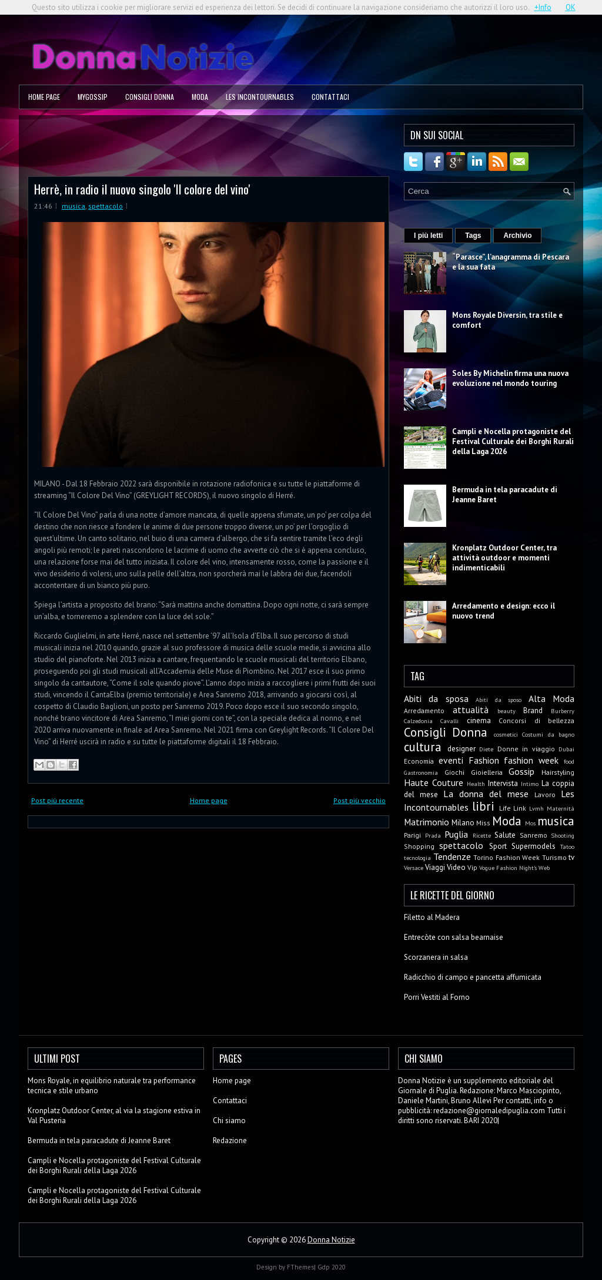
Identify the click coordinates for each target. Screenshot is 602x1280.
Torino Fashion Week (506, 857)
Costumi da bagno (548, 734)
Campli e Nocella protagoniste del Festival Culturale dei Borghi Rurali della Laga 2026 (513, 441)
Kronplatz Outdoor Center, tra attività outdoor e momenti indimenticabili (504, 558)
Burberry (562, 711)
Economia (419, 761)
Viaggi (435, 867)
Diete (486, 749)
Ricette (482, 835)
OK (571, 7)
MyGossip (93, 97)
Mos (530, 823)
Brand (533, 710)
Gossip (521, 771)
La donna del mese (486, 793)
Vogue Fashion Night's (508, 868)
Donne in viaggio (526, 748)
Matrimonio (426, 822)
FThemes (300, 1267)
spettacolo (105, 205)
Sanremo (533, 835)
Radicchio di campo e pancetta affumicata (472, 977)
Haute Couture (433, 782)
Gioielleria (487, 772)
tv (571, 857)
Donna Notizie (331, 1240)
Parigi (412, 835)
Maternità (560, 808)
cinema (479, 720)
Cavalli (449, 721)
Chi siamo (229, 1121)
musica (73, 205)
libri (483, 806)
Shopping (419, 846)
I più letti (428, 235)
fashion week (531, 760)
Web (544, 868)
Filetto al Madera (432, 917)
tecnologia (417, 858)
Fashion (484, 760)
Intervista (503, 783)
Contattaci (330, 97)
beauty (506, 711)
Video (456, 867)
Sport (498, 846)
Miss (483, 822)
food (569, 761)
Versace (413, 868)
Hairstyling (557, 772)
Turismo (554, 857)
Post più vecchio (359, 800)
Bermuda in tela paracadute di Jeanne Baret (99, 1140)
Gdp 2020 (331, 1267)
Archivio (517, 235)
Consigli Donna (149, 97)
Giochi (454, 772)
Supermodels (533, 846)
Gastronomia (421, 772)
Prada (433, 835)
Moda (200, 97)
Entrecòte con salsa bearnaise (453, 937)
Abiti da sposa (436, 698)
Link (519, 808)
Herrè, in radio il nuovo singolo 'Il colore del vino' (142, 189)
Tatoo (567, 846)
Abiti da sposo (498, 700)
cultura (423, 747)
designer (461, 749)
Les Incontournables (260, 97)
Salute (505, 835)
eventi (451, 760)
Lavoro (545, 794)
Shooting (562, 835)
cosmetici (506, 734)
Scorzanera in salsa (436, 957)
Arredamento (424, 710)
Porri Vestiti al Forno (437, 997)
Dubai (566, 749)
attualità (471, 709)
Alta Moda (551, 698)
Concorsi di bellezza (536, 720)
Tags (473, 235)
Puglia (456, 834)
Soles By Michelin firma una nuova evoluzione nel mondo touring (510, 378)
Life (505, 808)
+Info (542, 7)
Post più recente (57, 800)
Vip (472, 867)
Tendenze (452, 856)
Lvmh (536, 808)
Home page (44, 97)
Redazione (230, 1140)
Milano (463, 823)
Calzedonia (418, 721)
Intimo (530, 784)
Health (476, 784)
